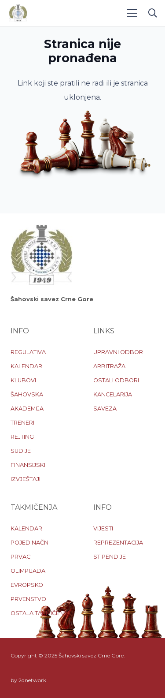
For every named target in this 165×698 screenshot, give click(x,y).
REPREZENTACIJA (118, 542)
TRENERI (22, 422)
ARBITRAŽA (109, 366)
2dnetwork (32, 680)
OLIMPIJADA (28, 570)
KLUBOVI (23, 380)
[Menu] (132, 13)
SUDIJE (21, 451)
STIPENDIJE (109, 556)
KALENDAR (26, 366)
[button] (152, 13)
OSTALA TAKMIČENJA (40, 613)
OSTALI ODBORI (116, 380)
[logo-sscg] (18, 13)
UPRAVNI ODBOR (118, 352)
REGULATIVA (28, 352)
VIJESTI (103, 528)
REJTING (22, 436)
